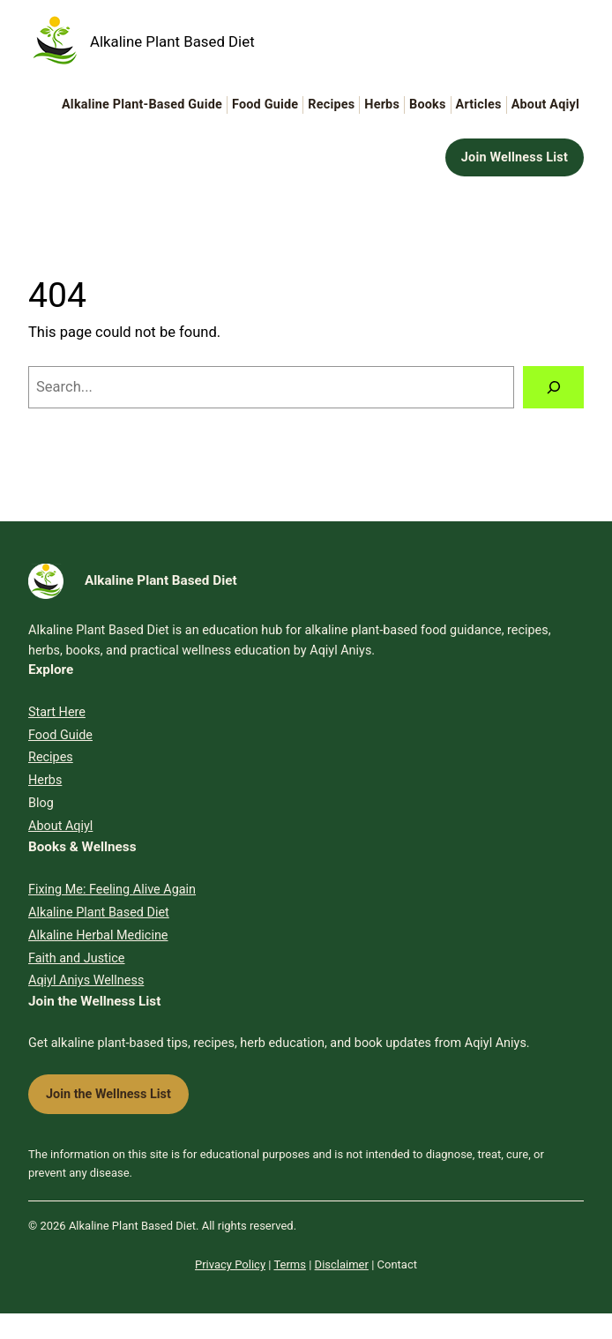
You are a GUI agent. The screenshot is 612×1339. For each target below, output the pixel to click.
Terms (289, 1264)
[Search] (553, 387)
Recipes (50, 757)
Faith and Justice (76, 958)
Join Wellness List (514, 157)
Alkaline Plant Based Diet (172, 41)
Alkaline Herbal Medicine (98, 935)
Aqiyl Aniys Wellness (86, 980)
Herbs (45, 780)
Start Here (57, 712)
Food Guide (60, 735)
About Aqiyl (60, 826)
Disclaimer (342, 1264)
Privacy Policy (230, 1264)
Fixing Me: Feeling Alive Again (112, 889)
